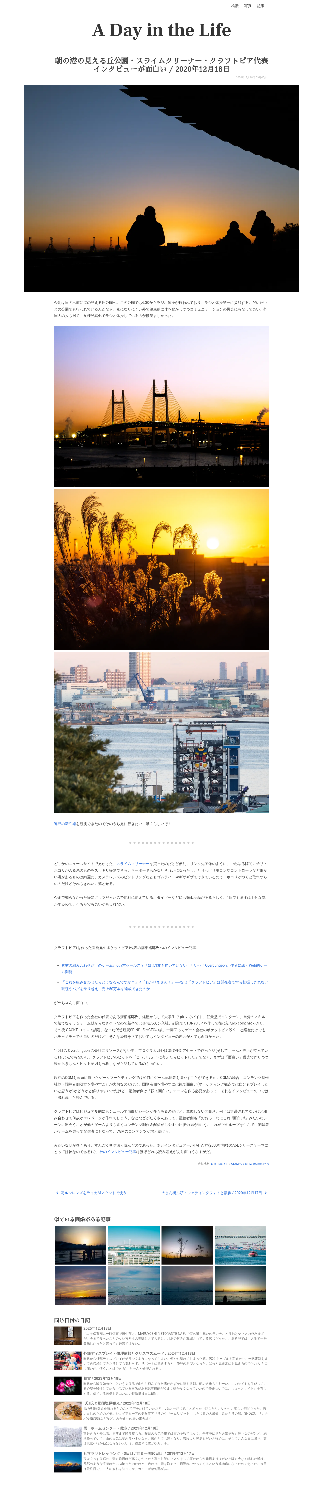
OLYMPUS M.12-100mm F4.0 (250, 1163)
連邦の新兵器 (65, 824)
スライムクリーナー (133, 864)
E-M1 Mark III (219, 1163)
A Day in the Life (161, 30)
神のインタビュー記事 (117, 1152)
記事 (260, 6)
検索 (235, 6)
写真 (248, 6)
